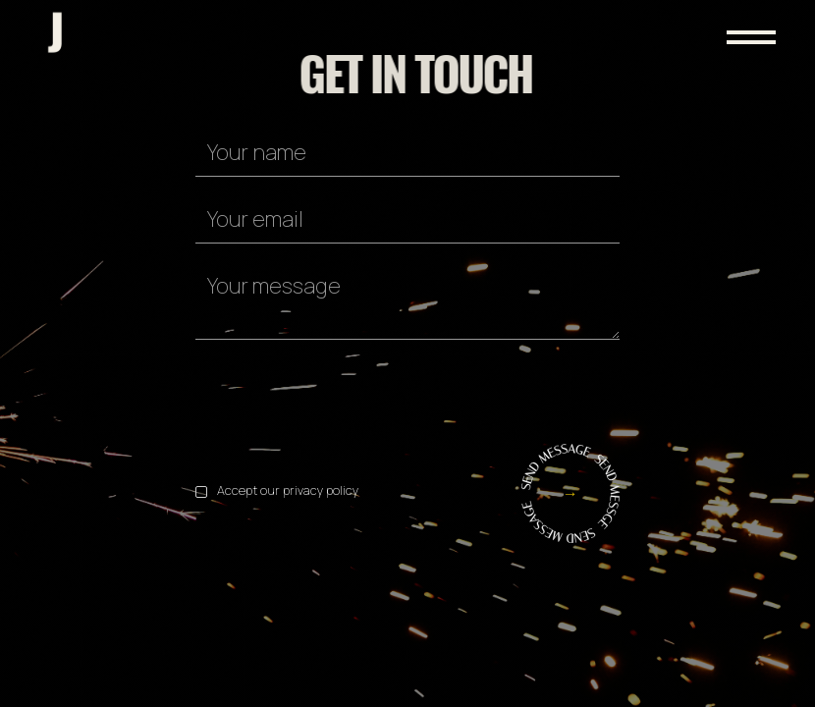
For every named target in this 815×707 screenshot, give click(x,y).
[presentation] (344, 397)
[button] (721, 17)
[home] (57, 32)
